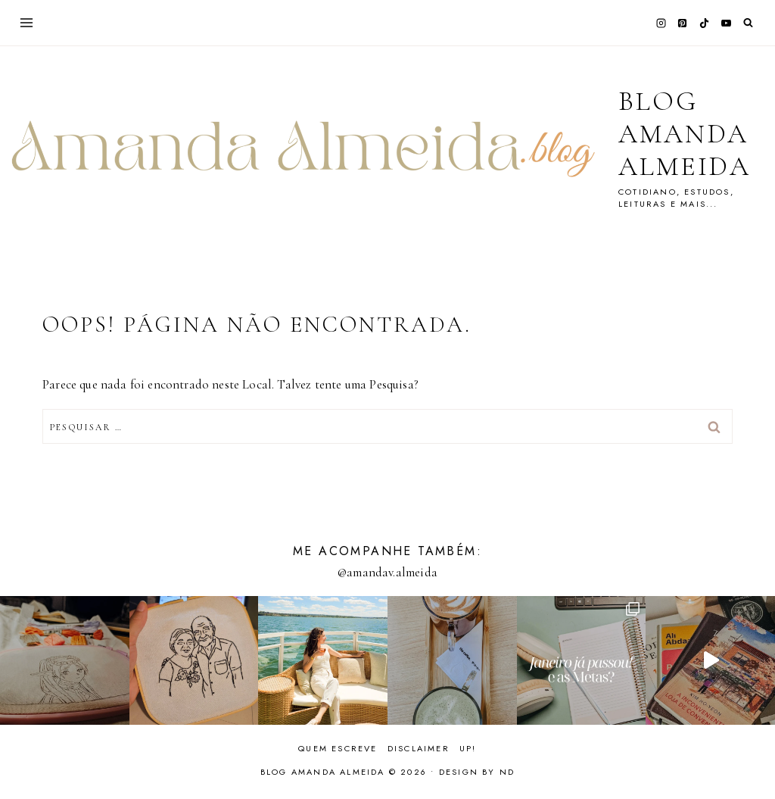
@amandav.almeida (387, 572)
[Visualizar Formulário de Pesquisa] (748, 23)
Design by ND (477, 772)
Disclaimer (419, 748)
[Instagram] (661, 23)
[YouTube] (726, 23)
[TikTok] (704, 23)
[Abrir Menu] (27, 22)
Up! (468, 748)
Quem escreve (337, 748)
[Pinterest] (683, 23)
